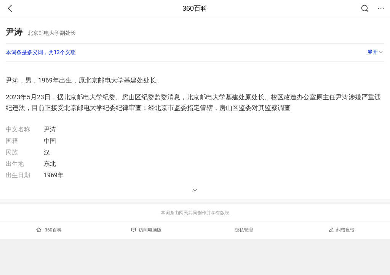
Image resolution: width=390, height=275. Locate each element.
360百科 (195, 8)
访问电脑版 (146, 230)
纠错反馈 (341, 230)
